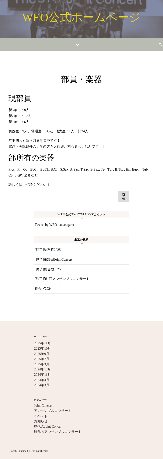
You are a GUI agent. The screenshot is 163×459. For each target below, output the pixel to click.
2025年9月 (41, 354)
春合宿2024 (43, 288)
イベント (41, 416)
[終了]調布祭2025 (48, 249)
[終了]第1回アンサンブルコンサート (62, 279)
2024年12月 (42, 369)
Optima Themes (39, 450)
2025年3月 (41, 364)
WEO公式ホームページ (81, 17)
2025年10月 (42, 348)
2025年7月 (41, 359)
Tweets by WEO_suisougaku (54, 224)
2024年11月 (42, 374)
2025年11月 (42, 343)
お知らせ (41, 421)
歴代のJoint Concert (48, 426)
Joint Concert (43, 405)
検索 (123, 196)
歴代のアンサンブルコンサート (58, 432)
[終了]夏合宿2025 (48, 269)
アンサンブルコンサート (52, 410)
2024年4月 (41, 380)
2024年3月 (41, 385)
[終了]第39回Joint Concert (53, 259)
